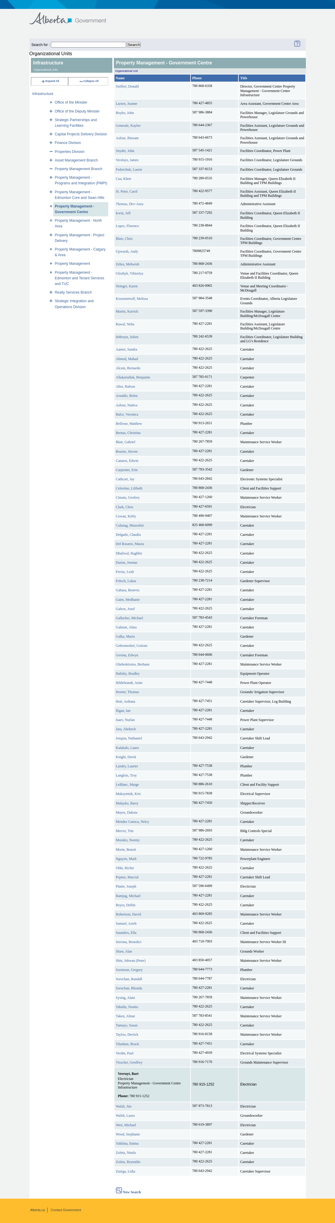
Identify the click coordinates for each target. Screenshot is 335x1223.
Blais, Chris (124, 239)
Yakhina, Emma (127, 1143)
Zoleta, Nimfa (126, 1153)
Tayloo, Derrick (127, 1034)
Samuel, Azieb (126, 923)
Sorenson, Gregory (129, 970)
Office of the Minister (71, 102)
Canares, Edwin (127, 461)
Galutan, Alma (126, 627)
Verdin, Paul (124, 1053)
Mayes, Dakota (127, 812)
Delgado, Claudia (128, 535)
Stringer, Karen (127, 286)
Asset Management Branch (76, 160)
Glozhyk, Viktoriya (129, 273)
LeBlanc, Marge (127, 784)
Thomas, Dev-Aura (130, 204)
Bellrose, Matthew (129, 424)
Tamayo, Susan (127, 1025)
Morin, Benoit (126, 849)
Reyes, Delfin (126, 905)
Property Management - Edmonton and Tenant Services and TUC (79, 278)
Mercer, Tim (125, 831)
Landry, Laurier (127, 766)
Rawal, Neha (125, 324)
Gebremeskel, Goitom (131, 646)
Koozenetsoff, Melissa (132, 299)
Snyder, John (125, 151)
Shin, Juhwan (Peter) (131, 961)
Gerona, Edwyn (127, 655)
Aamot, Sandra (126, 349)
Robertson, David (128, 914)
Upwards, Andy (127, 251)
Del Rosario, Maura (130, 544)
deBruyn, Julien (127, 337)
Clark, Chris (124, 507)
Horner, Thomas (127, 692)
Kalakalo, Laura (127, 748)
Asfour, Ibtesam (127, 138)
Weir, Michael (126, 1125)
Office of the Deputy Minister (77, 111)
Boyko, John (125, 113)
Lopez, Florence (127, 226)
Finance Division (68, 143)
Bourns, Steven (127, 451)
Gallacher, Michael (129, 618)
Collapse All (88, 81)
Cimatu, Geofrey (128, 497)
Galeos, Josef (125, 609)
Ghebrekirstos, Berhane (133, 664)
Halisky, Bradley (128, 673)
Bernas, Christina (128, 433)
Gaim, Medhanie (128, 600)
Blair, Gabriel (126, 442)
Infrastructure (43, 94)
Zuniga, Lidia (125, 1171)
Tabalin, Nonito (127, 1007)
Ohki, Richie (125, 868)
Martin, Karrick (127, 311)
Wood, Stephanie (128, 1134)
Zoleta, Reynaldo (128, 1162)
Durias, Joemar (127, 562)
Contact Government (66, 1210)
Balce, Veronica (127, 414)
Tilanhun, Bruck (127, 1044)
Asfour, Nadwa (127, 405)
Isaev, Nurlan (125, 720)
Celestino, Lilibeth (129, 488)
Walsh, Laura (125, 1115)
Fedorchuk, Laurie (129, 169)
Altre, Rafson (125, 386)
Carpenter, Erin (127, 470)
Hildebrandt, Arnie (129, 683)
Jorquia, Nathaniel (129, 738)
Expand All (50, 81)
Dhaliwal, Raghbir (129, 553)
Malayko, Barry (127, 803)
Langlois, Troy (126, 775)
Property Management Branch (78, 169)
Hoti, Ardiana (125, 701)
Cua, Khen (123, 179)
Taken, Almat (125, 1016)
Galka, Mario (125, 636)
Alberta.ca (37, 1210)
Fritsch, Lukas (126, 581)
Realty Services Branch (73, 292)
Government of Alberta (72, 15)
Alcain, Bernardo (128, 368)
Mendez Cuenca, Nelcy (132, 822)
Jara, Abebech (126, 729)
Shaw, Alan (124, 951)
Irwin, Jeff (123, 213)
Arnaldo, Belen (127, 396)
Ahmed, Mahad (127, 359)
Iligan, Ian (123, 711)
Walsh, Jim (124, 1106)
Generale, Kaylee (128, 125)
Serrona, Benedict (128, 942)
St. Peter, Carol (127, 191)
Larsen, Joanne (126, 104)
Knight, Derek (126, 757)
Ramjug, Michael (128, 896)
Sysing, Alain (125, 998)
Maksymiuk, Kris (128, 794)
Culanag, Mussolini (130, 525)
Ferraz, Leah (125, 572)
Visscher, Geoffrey (129, 1062)
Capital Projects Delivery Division (81, 134)
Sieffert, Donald (127, 86)
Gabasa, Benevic (128, 590)
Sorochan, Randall (129, 979)
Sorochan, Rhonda (129, 988)
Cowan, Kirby (126, 516)
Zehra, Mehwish (127, 264)
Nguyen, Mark (126, 859)
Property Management (72, 264)
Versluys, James (127, 160)
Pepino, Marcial (127, 877)
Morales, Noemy (128, 840)
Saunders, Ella (126, 933)
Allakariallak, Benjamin (133, 377)
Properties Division (69, 152)
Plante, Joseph (126, 886)
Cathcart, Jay (125, 479)
